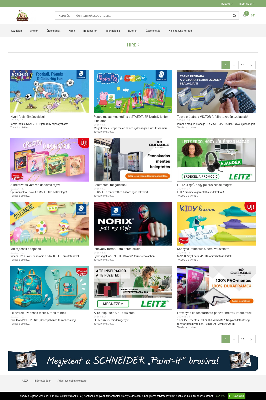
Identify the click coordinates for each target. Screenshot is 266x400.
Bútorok (132, 31)
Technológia (113, 31)
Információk (245, 3)
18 (242, 65)
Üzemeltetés (153, 31)
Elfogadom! (236, 395)
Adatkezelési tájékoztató (72, 380)
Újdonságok (53, 31)
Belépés (225, 3)
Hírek (72, 31)
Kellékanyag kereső (180, 31)
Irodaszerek (90, 31)
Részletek (220, 395)
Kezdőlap (16, 31)
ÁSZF (25, 380)
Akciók (34, 31)
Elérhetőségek (42, 380)
